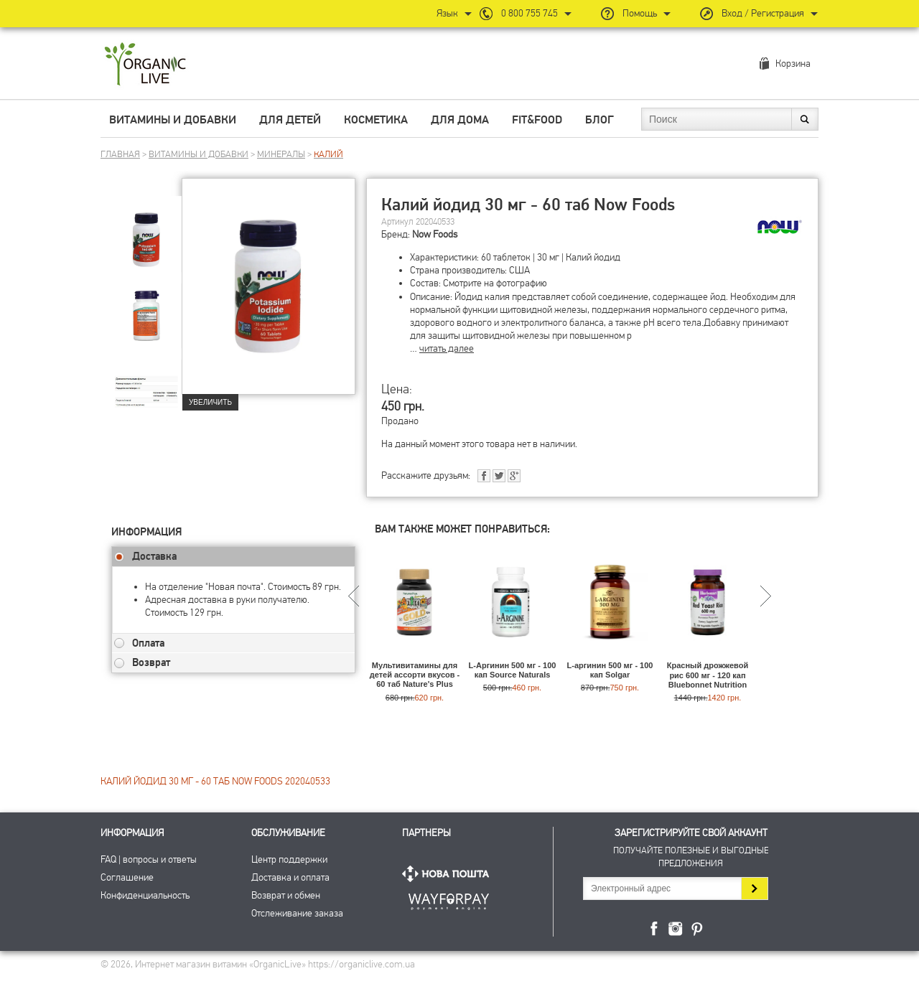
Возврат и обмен (285, 895)
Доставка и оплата (290, 877)
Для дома (460, 120)
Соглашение (127, 877)
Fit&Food (537, 120)
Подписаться (754, 888)
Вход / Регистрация (763, 13)
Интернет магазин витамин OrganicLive (145, 64)
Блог (599, 120)
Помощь (639, 13)
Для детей (290, 120)
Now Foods (434, 234)
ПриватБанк (448, 898)
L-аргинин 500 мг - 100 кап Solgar (610, 670)
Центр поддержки (289, 859)
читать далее (446, 348)
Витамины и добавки (172, 120)
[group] (146, 230)
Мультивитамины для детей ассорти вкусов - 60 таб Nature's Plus (415, 674)
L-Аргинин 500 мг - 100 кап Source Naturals (512, 670)
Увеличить (210, 402)
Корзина (793, 63)
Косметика (376, 120)
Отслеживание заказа (297, 913)
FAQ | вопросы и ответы (149, 859)
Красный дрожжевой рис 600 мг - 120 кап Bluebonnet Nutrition (707, 674)
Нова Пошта (448, 873)
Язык (447, 13)
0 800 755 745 (529, 13)
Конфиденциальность (145, 895)
